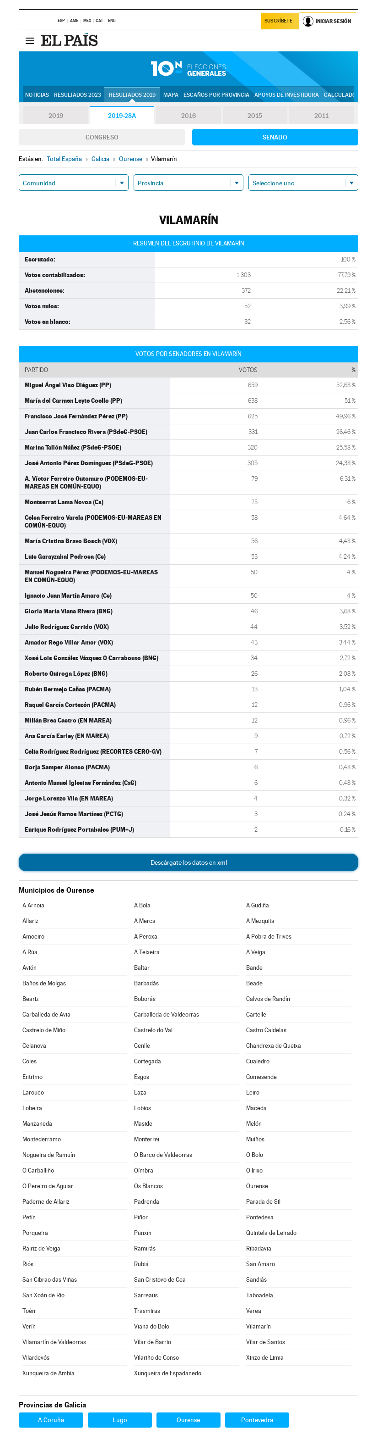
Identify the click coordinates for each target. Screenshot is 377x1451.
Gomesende (261, 1076)
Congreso (102, 137)
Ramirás (145, 1248)
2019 (55, 115)
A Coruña (51, 1419)
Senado (275, 137)
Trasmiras (147, 1310)
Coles (29, 1061)
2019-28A (122, 115)
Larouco (33, 1092)
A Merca (145, 920)
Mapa (170, 95)
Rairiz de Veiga (41, 1248)
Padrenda (146, 1201)
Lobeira (32, 1108)
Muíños (255, 1139)
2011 (321, 115)
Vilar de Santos (265, 1342)
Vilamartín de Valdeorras (54, 1342)
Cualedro (257, 1061)
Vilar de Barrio (152, 1342)
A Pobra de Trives (268, 936)
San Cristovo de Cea (160, 1279)
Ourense (257, 1186)
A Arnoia (33, 905)
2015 (255, 115)
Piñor (141, 1217)
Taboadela (259, 1295)
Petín (29, 1217)
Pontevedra (257, 1419)
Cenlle (142, 1045)
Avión (29, 967)
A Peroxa (145, 936)
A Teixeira (147, 952)
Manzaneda (37, 1123)
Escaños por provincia (216, 95)
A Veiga (255, 952)
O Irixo (254, 1170)
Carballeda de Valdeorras (166, 1014)
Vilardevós (35, 1357)
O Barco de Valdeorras (163, 1154)
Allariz (30, 920)
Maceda (256, 1108)
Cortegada (147, 1061)
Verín (29, 1326)
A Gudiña (257, 905)
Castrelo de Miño (43, 1030)
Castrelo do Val (153, 1030)
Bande (254, 967)
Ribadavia (258, 1248)
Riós (27, 1264)
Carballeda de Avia (46, 1014)
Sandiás (256, 1279)
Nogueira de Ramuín (48, 1154)
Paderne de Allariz (46, 1201)
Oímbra (143, 1170)
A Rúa (30, 952)
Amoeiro (33, 936)
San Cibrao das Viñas (49, 1279)
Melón (254, 1123)
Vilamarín (258, 1326)
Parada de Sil (263, 1201)
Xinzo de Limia (265, 1357)
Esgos (141, 1076)
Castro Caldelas (266, 1030)
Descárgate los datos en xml (189, 862)
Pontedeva (260, 1217)
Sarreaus (146, 1295)
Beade (254, 983)
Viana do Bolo (151, 1326)
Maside (143, 1123)
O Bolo (254, 1154)
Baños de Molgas (44, 983)
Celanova (34, 1045)
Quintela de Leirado (271, 1232)
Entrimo (32, 1076)
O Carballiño (38, 1170)
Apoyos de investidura (286, 95)
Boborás (145, 998)
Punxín (142, 1232)
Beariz (30, 998)
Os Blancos (148, 1186)
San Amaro (260, 1264)
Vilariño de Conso (156, 1357)
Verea (253, 1310)
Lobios (142, 1108)
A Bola (142, 905)
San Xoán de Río (43, 1295)
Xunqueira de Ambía (48, 1373)
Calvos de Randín (268, 998)
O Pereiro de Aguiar (47, 1186)
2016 (188, 115)
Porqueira (35, 1232)
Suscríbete (278, 21)
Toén (28, 1310)
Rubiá (141, 1264)
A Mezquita (260, 920)
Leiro (252, 1092)
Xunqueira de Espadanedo (167, 1373)
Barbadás (146, 983)
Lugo (120, 1419)
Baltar (142, 967)
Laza (140, 1092)
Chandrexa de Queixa (273, 1045)
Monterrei (146, 1139)
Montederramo (41, 1139)
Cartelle (256, 1014)
